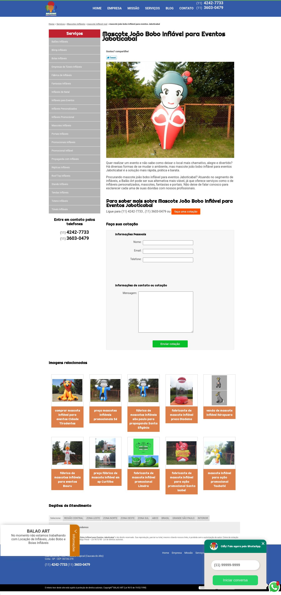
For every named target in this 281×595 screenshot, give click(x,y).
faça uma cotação (185, 211)
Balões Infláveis (60, 41)
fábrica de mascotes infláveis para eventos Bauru (67, 479)
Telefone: (161, 260)
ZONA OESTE (128, 518)
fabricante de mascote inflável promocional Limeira (143, 479)
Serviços (152, 8)
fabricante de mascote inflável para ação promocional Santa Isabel (181, 481)
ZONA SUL (143, 518)
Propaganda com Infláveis (65, 159)
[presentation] (140, 273)
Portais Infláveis (60, 134)
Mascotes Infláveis (62, 125)
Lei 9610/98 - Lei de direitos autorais (107, 539)
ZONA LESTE (93, 518)
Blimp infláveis (60, 50)
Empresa (114, 8)
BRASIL (165, 518)
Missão (133, 8)
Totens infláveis (60, 201)
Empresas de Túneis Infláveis (67, 67)
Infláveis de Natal (61, 92)
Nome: (163, 242)
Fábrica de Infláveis (62, 75)
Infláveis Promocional (63, 117)
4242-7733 (213, 3)
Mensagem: (158, 312)
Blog (169, 8)
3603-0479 (213, 7)
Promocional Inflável (63, 150)
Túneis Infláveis (60, 209)
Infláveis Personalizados (65, 108)
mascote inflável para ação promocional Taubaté (219, 479)
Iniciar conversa (235, 580)
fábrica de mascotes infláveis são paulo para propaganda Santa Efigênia (143, 419)
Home (97, 8)
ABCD (155, 518)
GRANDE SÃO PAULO (183, 518)
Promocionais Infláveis (64, 142)
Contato (186, 8)
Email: (163, 251)
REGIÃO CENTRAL (73, 518)
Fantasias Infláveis (62, 83)
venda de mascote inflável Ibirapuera (219, 413)
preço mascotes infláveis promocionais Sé (105, 415)
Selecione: (55, 518)
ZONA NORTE (110, 518)
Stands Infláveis (60, 184)
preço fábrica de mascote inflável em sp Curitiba (105, 477)
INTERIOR (203, 518)
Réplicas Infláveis (61, 167)
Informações (75, 540)
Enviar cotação (170, 343)
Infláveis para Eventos (63, 100)
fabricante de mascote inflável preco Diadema (181, 415)
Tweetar (111, 57)
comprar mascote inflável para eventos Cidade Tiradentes (67, 417)
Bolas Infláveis (59, 58)
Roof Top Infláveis (61, 175)
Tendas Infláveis (60, 192)
